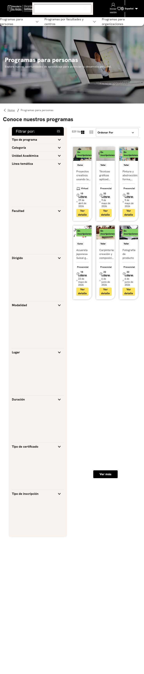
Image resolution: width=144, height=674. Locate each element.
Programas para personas (37, 110)
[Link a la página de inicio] (12, 110)
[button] (38, 139)
